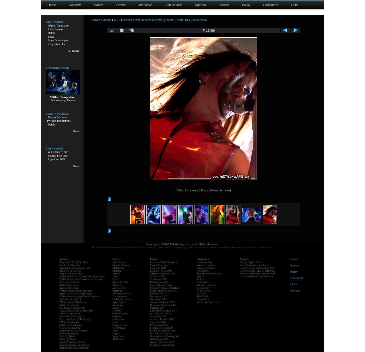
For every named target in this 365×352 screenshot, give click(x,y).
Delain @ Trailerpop (69, 313)
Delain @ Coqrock (69, 305)
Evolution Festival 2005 (162, 344)
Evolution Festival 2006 (162, 330)
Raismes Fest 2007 (159, 293)
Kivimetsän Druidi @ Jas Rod (74, 267)
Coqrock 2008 (157, 276)
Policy (246, 5)
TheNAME (202, 296)
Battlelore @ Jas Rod (70, 270)
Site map (295, 290)
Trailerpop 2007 (158, 316)
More (76, 131)
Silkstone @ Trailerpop (71, 316)
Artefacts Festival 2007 (162, 319)
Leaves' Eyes (119, 287)
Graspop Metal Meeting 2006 (165, 336)
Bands (98, 5)
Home (52, 5)
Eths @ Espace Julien (251, 262)
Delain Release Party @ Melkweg (257, 270)
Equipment (270, 5)
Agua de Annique (58, 40)
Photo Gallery (101, 20)
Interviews (145, 5)
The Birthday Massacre (209, 273)
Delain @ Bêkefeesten (70, 324)
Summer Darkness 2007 (162, 302)
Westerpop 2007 (158, 299)
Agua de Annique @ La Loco (74, 344)
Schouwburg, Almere (63, 100)
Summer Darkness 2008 (162, 273)
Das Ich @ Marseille (70, 265)
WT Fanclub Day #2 (160, 313)
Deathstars (117, 305)
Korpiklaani (118, 336)
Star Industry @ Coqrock (72, 307)
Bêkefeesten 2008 (159, 282)
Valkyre (201, 279)
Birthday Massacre (122, 293)
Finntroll (116, 310)
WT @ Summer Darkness (72, 302)
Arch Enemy (118, 267)
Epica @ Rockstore (69, 282)
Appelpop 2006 (158, 322)
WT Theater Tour (58, 151)
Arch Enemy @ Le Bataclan (73, 347)
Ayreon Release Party (161, 285)
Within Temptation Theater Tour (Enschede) (82, 276)
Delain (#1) (202, 299)
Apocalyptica (119, 302)
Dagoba (116, 333)
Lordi (115, 322)
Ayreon (116, 273)
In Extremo (118, 319)
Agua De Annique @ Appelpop (75, 293)
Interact (224, 5)
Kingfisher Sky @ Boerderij (73, 262)
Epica (51, 36)
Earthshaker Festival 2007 (163, 310)
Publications (173, 5)
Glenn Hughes (119, 313)
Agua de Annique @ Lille (72, 342)
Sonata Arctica (119, 324)
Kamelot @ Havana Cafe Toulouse (257, 273)
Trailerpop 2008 (158, 279)
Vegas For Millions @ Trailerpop (76, 310)
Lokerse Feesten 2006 (161, 327)
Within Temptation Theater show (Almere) (81, 279)
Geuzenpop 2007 (158, 296)
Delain (52, 33)
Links (295, 5)
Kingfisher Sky (56, 44)
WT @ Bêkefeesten (69, 322)
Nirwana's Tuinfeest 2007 (163, 305)
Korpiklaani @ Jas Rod (71, 273)
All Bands (117, 339)
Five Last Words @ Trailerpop (74, 319)
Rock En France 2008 (161, 270)
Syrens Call (203, 287)
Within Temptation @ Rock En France (79, 296)
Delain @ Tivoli (67, 339)
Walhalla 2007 (157, 307)
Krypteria (117, 285)
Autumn (116, 270)
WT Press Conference (208, 302)
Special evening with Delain (164, 287)
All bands (73, 50)
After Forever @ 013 (70, 299)
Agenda (200, 5)
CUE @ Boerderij (68, 333)
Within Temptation (58, 25)
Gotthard (116, 316)
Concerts (75, 5)
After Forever (56, 29)
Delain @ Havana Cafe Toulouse (256, 276)
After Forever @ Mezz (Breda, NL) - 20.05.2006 (176, 20)
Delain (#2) (202, 282)
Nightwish (117, 290)
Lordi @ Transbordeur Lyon (254, 265)
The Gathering (119, 296)
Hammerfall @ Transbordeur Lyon (257, 267)
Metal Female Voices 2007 (163, 290)
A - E (117, 20)
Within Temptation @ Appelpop (75, 290)
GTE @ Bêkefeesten (69, 327)
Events (121, 5)
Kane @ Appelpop (68, 287)
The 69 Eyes (118, 327)
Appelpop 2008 (57, 159)
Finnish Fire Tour (58, 155)
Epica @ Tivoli (67, 336)
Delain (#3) (202, 270)
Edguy (115, 307)
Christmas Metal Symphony (164, 262)
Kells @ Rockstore (69, 285)
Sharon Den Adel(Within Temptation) (59, 119)
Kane (115, 330)
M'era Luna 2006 (159, 324)
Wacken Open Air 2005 (162, 342)
